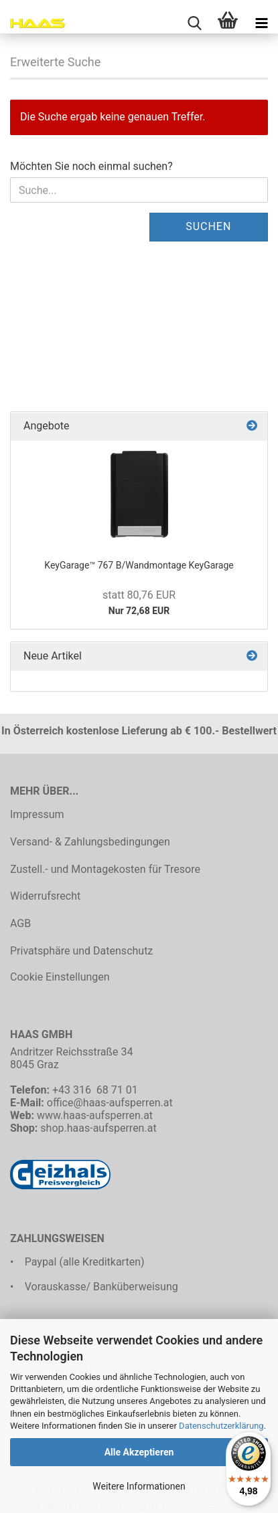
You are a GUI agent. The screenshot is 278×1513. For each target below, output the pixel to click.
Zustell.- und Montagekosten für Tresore (105, 869)
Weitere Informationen (138, 1486)
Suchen (208, 226)
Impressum (37, 814)
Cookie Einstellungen (60, 977)
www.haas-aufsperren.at (95, 1115)
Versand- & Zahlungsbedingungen (90, 841)
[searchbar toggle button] (194, 23)
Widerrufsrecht (45, 896)
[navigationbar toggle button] (261, 23)
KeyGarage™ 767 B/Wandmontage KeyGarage (138, 565)
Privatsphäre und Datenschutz (81, 950)
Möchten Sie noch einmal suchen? (91, 166)
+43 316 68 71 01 (95, 1090)
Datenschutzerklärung (221, 1426)
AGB (20, 923)
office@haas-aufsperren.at (110, 1102)
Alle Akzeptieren (139, 1452)
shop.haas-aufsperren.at (98, 1128)
